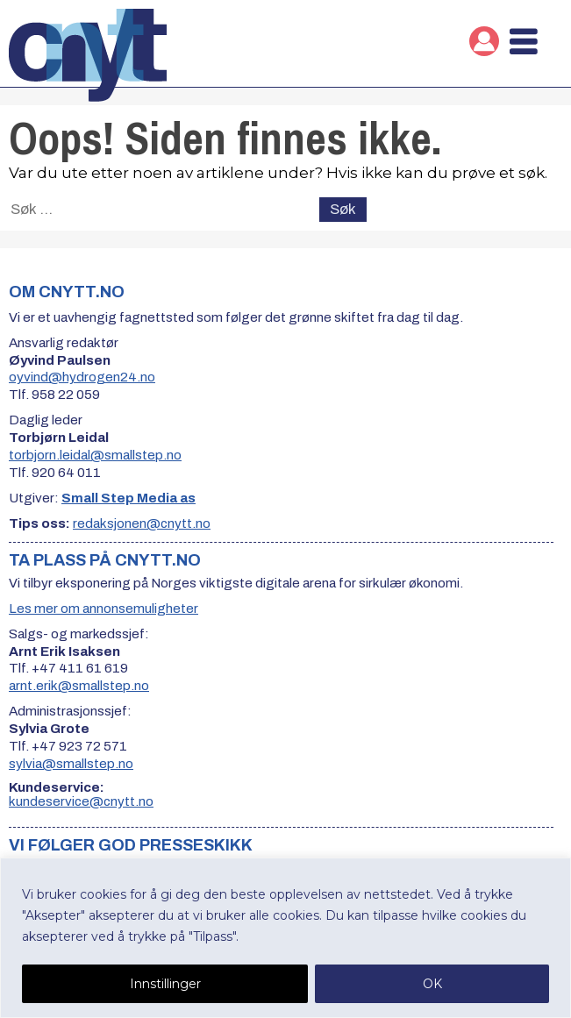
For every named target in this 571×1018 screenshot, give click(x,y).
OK (432, 984)
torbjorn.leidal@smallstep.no (95, 455)
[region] (285, 938)
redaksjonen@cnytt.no (142, 523)
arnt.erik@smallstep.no (79, 686)
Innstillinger (165, 984)
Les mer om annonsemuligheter (103, 609)
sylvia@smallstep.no (71, 764)
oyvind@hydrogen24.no (82, 377)
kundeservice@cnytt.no (81, 801)
